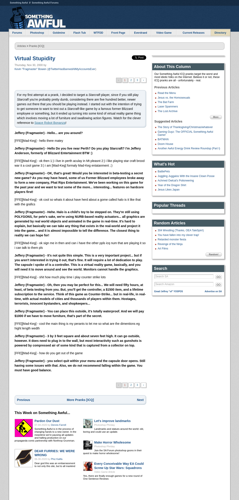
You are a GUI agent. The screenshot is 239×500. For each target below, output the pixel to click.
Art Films (163, 248)
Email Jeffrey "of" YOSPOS (168, 291)
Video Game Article (104, 472)
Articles (21, 46)
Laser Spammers (168, 106)
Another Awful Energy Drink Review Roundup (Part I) (189, 148)
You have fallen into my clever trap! (178, 235)
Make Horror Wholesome (112, 442)
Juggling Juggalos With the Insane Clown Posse (186, 176)
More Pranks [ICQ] (80, 400)
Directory (220, 32)
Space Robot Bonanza (49, 123)
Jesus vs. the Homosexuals (174, 97)
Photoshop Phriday (104, 425)
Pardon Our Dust (47, 421)
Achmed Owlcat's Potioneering (176, 180)
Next (140, 400)
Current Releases (194, 32)
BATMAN (163, 139)
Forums (17, 32)
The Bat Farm (166, 102)
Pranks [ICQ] (36, 46)
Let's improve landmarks (112, 421)
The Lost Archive (168, 111)
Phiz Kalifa (57, 459)
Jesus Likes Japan (169, 189)
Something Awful (19, 3)
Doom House (165, 144)
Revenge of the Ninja (170, 244)
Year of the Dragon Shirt (172, 185)
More (216, 117)
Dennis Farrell (58, 425)
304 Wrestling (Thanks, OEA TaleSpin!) (181, 230)
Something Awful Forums (45, 3)
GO (219, 276)
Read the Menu (167, 93)
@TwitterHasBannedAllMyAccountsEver (71, 69)
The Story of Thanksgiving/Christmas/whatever (185, 127)
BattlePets (164, 171)
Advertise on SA (213, 291)
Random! (213, 254)
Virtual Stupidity (35, 58)
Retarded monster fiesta (172, 239)
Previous (23, 400)
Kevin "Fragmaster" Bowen (30, 69)
